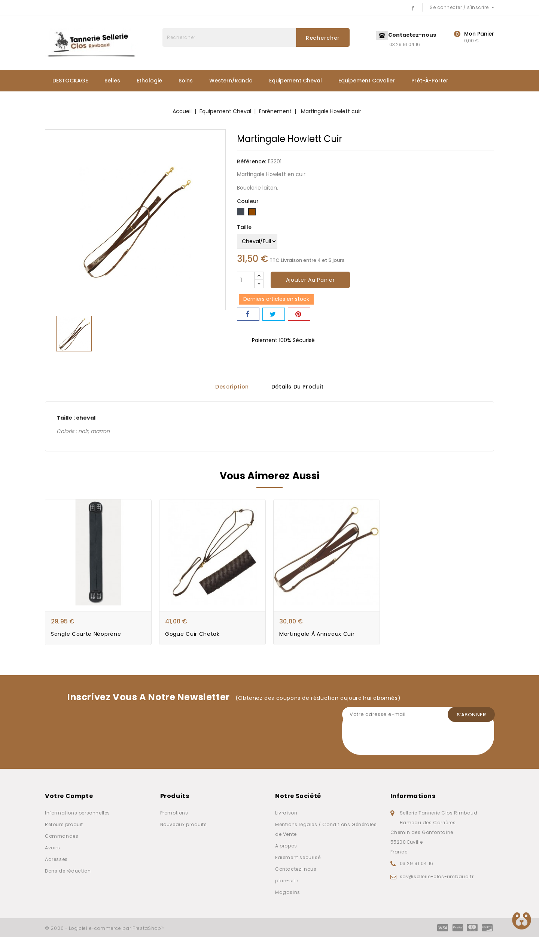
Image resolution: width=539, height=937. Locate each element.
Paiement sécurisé (297, 857)
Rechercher (323, 38)
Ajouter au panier (310, 280)
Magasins (287, 892)
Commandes (61, 836)
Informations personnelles (77, 813)
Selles (112, 80)
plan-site (286, 880)
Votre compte (69, 796)
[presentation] (399, 740)
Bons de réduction (68, 871)
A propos (286, 846)
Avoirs (52, 847)
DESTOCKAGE (70, 80)
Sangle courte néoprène (86, 634)
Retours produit (64, 824)
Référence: (251, 161)
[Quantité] (246, 280)
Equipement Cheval (295, 80)
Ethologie (149, 80)
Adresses (56, 859)
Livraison (286, 813)
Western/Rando (231, 80)
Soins (186, 80)
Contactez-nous (295, 869)
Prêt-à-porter (429, 80)
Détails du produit (297, 386)
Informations (413, 796)
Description (232, 386)
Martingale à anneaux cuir (317, 634)
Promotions (174, 813)
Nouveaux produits (183, 824)
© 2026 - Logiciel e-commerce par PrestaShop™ (105, 928)
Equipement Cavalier (366, 80)
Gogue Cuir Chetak (192, 634)
